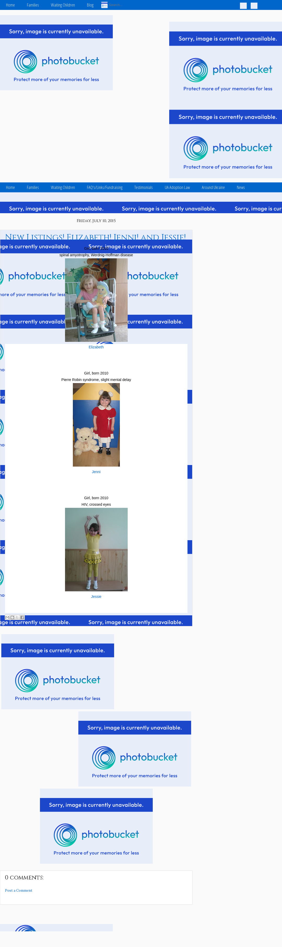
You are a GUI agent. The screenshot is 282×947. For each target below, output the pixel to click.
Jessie (96, 596)
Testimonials (143, 187)
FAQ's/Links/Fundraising (104, 187)
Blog (90, 5)
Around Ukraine (213, 187)
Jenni (96, 472)
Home (10, 5)
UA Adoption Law (177, 187)
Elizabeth (96, 347)
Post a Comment (18, 890)
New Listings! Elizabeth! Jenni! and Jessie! (95, 237)
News (241, 187)
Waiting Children (63, 5)
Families (33, 5)
